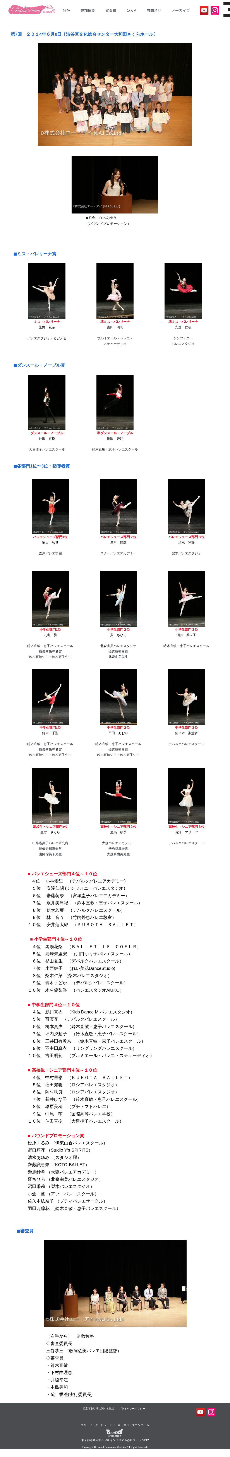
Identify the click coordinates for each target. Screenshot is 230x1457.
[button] (87, 10)
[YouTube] (204, 10)
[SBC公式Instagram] (215, 10)
